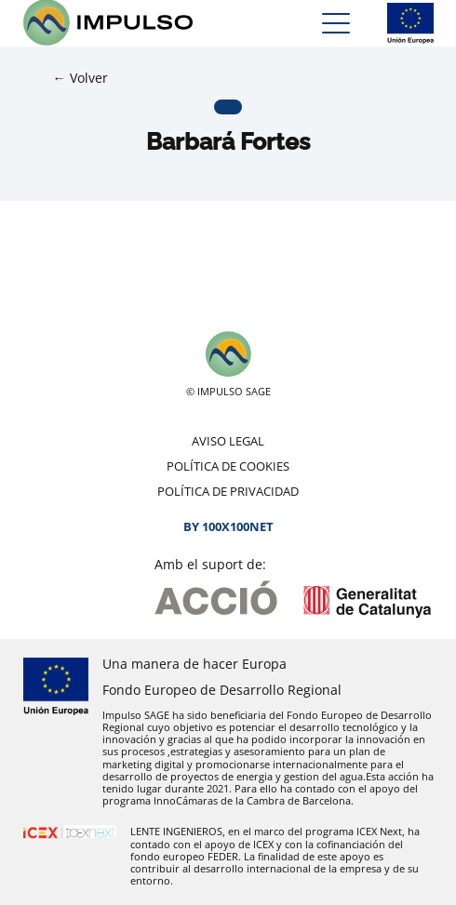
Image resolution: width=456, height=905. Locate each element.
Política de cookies (228, 466)
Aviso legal (228, 441)
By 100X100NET (228, 526)
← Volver (80, 78)
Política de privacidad (228, 491)
